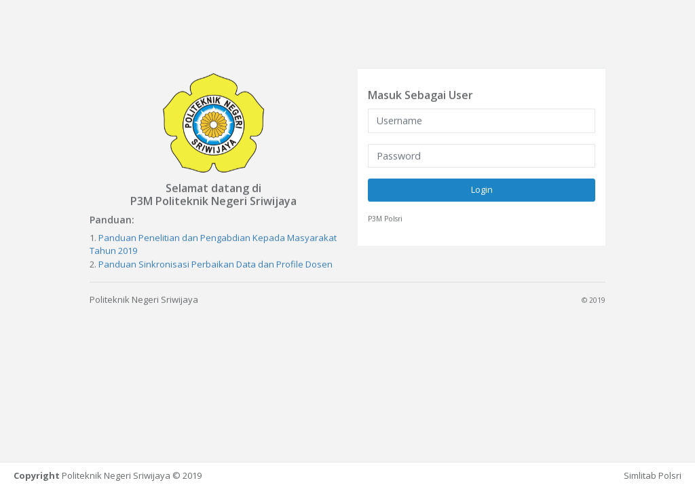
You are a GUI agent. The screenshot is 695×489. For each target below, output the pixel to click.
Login (482, 189)
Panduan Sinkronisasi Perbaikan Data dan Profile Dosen (215, 263)
